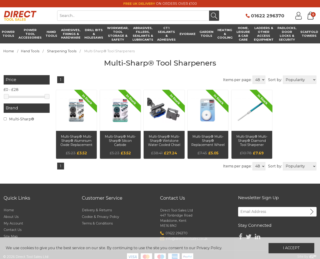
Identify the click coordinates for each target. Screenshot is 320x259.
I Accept (291, 248)
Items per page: (237, 80)
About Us (11, 217)
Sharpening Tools (61, 51)
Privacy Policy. (209, 248)
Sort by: (275, 80)
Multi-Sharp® (19, 119)
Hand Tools (30, 51)
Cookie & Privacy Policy (100, 217)
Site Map (11, 236)
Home (8, 51)
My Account (13, 223)
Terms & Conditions (97, 223)
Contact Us (13, 230)
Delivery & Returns (97, 210)
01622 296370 (267, 15)
